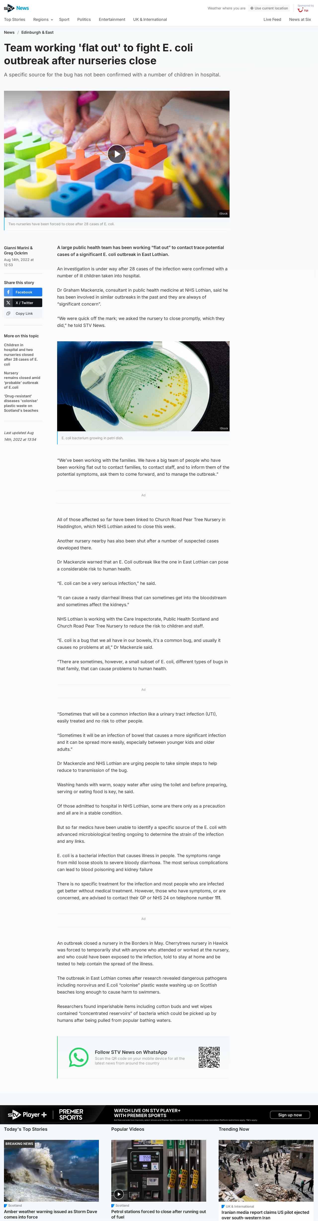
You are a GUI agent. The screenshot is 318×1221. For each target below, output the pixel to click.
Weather (214, 8)
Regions (41, 19)
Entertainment (112, 19)
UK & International (150, 19)
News (9, 32)
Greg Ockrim (16, 252)
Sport (64, 19)
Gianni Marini (16, 247)
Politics (84, 19)
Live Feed (272, 19)
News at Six (300, 19)
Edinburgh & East (37, 32)
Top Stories (14, 19)
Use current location (269, 8)
